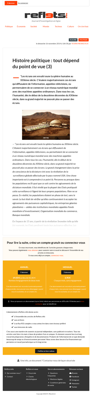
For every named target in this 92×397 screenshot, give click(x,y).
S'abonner (11, 3)
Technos (58, 26)
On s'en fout (83, 26)
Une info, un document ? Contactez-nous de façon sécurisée (46, 360)
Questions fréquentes (53, 374)
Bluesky (73, 373)
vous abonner (33, 250)
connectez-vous (57, 255)
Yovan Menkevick (80, 44)
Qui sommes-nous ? (12, 373)
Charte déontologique (31, 377)
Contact (8, 376)
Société (33, 26)
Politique (9, 26)
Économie (21, 26)
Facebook (74, 376)
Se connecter (23, 3)
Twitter (73, 387)
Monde (46, 26)
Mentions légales (55, 379)
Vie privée (31, 373)
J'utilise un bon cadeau (46, 351)
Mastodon (74, 383)
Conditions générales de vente (57, 383)
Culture (70, 26)
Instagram (74, 380)
